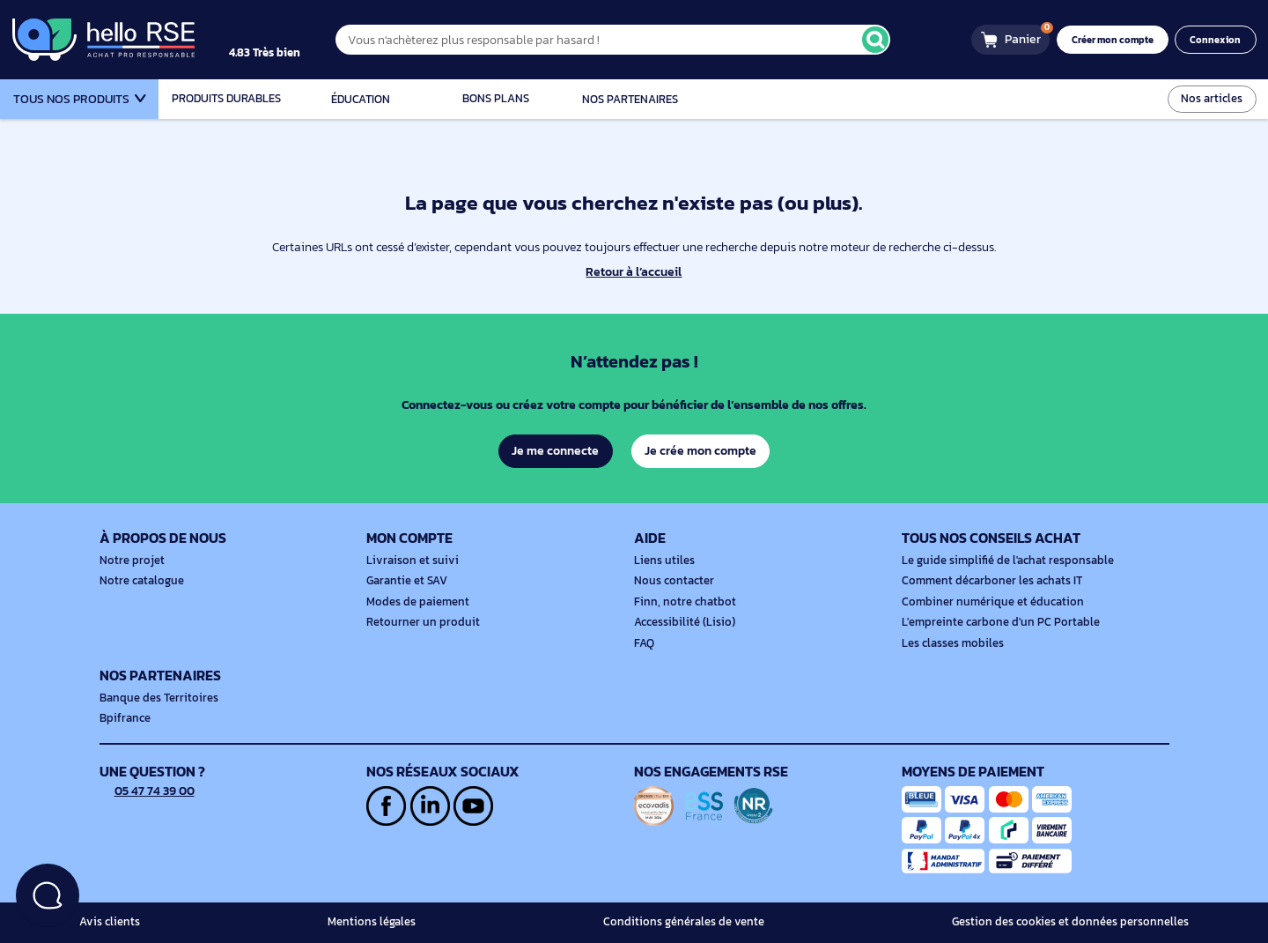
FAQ (644, 643)
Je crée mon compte (701, 450)
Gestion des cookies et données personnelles (1078, 922)
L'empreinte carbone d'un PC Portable (994, 622)
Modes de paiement (414, 602)
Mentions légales (376, 922)
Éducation (361, 99)
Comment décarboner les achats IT (987, 581)
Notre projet (129, 560)
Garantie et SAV (405, 581)
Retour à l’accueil (634, 272)
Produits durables (226, 99)
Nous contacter (672, 581)
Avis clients (107, 922)
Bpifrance (123, 718)
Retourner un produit (418, 622)
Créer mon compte (1118, 40)
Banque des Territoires (155, 698)
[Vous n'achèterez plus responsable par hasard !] (629, 39)
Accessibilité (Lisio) (681, 622)
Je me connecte (554, 450)
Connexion (1217, 40)
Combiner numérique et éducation (987, 602)
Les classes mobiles (950, 643)
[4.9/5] (282, 39)
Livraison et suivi (408, 560)
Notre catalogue (139, 581)
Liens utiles (662, 560)
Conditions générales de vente (692, 922)
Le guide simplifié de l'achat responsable (1001, 560)
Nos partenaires (630, 99)
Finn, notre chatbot (681, 602)
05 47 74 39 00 (148, 790)
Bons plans (495, 99)
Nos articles (1213, 98)
